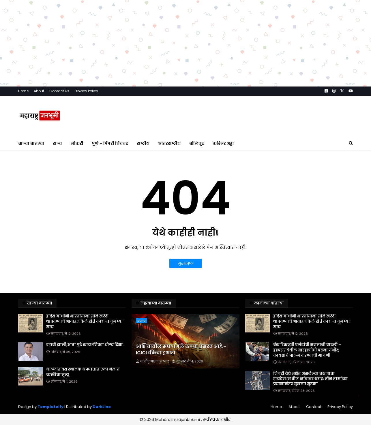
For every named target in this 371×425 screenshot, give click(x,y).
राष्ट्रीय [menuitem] (143, 143)
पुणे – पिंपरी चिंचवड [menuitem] (110, 143)
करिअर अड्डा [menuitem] (223, 143)
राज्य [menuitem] (57, 143)
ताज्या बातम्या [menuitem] (31, 143)
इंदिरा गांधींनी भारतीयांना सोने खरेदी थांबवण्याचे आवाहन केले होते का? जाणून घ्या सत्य (84, 321)
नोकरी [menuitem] (77, 143)
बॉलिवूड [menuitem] (196, 143)
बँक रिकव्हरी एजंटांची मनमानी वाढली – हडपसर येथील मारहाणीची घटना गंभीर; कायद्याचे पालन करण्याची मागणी (307, 350)
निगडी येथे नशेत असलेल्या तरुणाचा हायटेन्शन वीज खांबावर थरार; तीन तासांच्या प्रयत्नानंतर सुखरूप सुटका (310, 379)
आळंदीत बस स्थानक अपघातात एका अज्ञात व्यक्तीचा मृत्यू (83, 372)
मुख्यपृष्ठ (185, 263)
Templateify (50, 406)
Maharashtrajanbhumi (178, 419)
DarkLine (102, 406)
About (39, 91)
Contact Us (59, 91)
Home (23, 91)
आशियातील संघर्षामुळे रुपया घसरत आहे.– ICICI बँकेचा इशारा (181, 349)
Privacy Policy (86, 91)
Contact (313, 406)
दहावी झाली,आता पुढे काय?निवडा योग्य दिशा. (84, 344)
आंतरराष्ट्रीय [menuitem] (169, 143)
